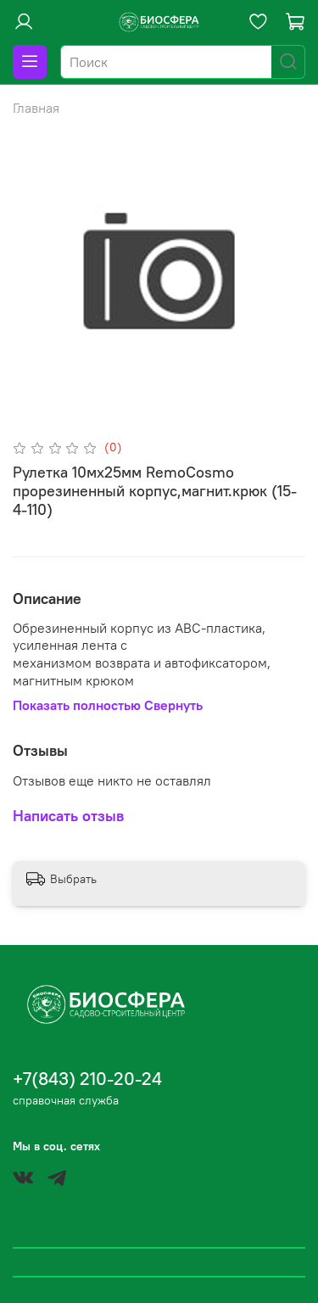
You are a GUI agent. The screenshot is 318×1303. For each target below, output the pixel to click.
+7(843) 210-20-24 (87, 1078)
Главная (36, 107)
